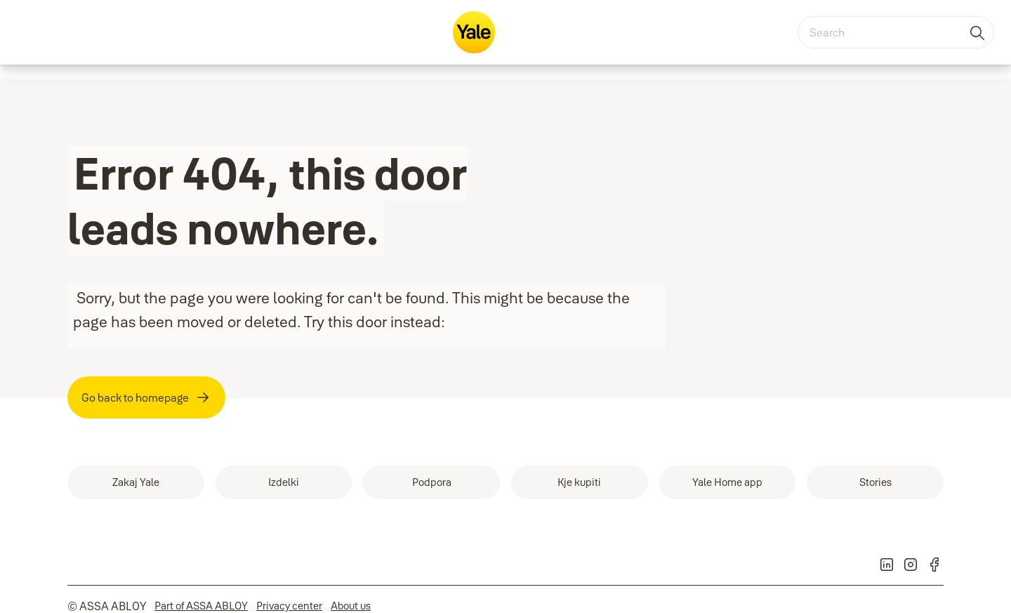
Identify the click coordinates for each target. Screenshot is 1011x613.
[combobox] (896, 32)
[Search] (978, 32)
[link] (135, 482)
